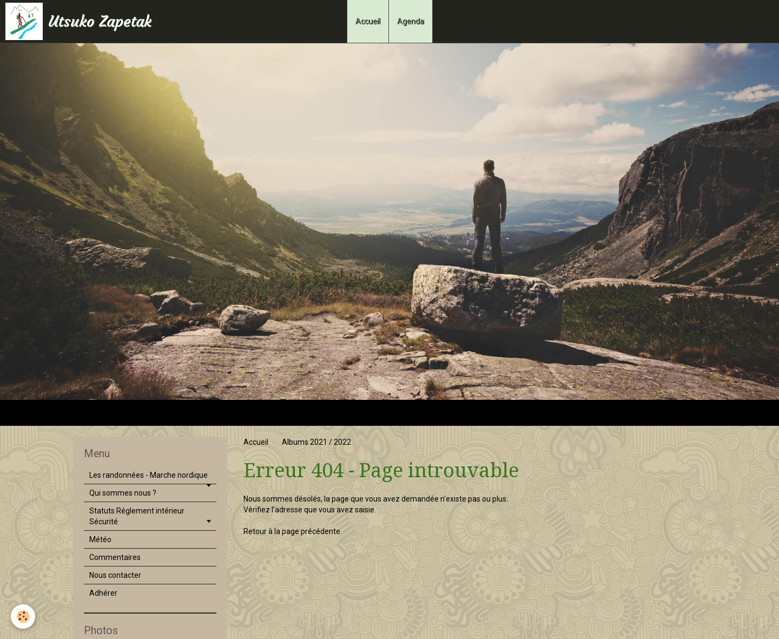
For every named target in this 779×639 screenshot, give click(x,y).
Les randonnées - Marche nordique (148, 475)
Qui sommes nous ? (122, 493)
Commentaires (115, 557)
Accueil (367, 21)
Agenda (410, 21)
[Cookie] (23, 616)
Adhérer (103, 593)
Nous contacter (115, 575)
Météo (100, 539)
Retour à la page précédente (291, 531)
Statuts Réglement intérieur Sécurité (136, 516)
